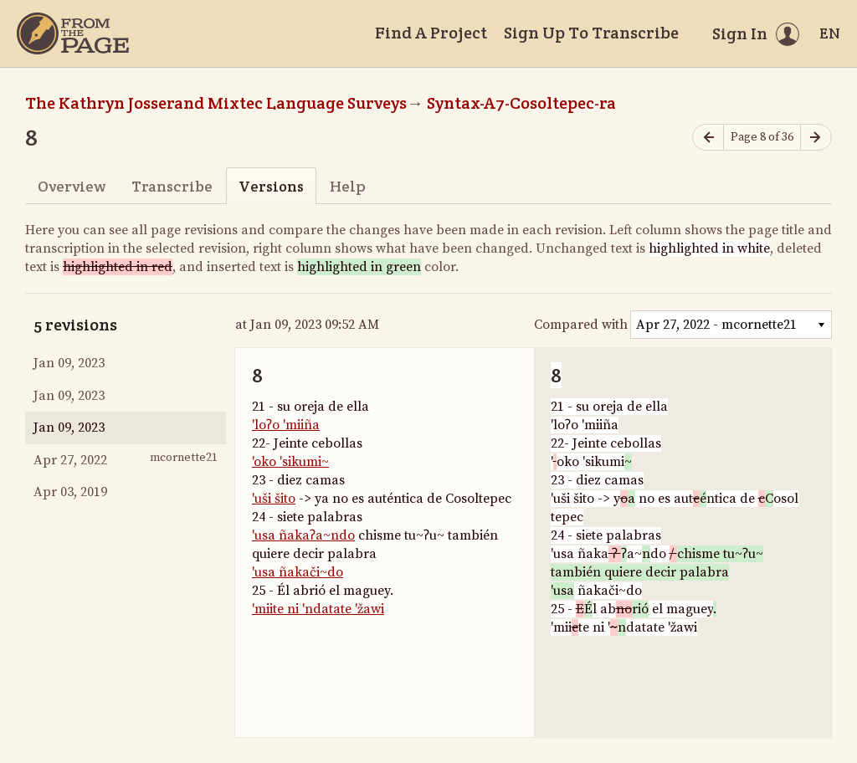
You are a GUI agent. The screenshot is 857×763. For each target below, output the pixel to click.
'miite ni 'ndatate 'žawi (318, 609)
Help (348, 186)
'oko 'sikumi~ (290, 461)
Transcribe (172, 186)
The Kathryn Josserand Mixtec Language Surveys (216, 103)
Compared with (581, 324)
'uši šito (273, 498)
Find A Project (431, 33)
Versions (271, 186)
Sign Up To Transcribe (591, 33)
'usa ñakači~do (297, 572)
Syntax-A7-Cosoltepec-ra (521, 103)
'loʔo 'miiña (286, 425)
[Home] (73, 33)
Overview (71, 186)
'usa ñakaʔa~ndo (303, 535)
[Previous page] (708, 137)
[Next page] (816, 137)
